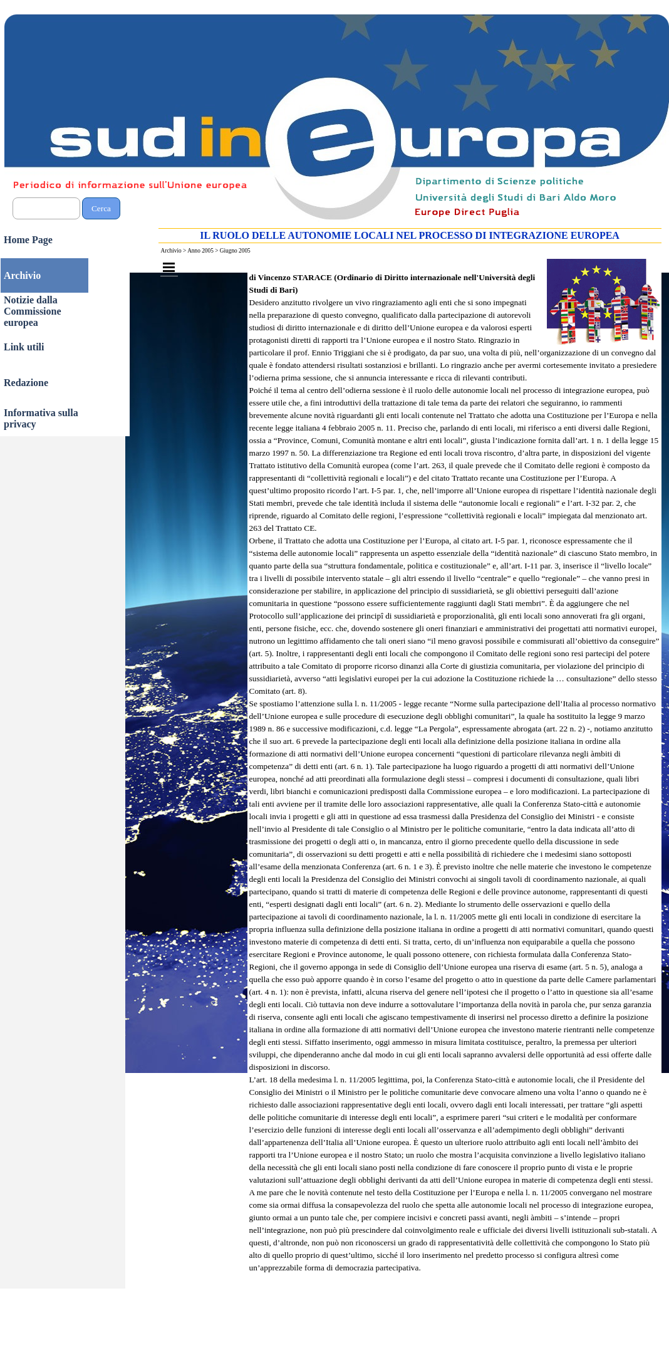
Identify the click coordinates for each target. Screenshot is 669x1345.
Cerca (101, 208)
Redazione (26, 382)
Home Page (28, 239)
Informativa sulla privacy (41, 418)
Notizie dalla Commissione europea (32, 311)
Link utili (24, 347)
